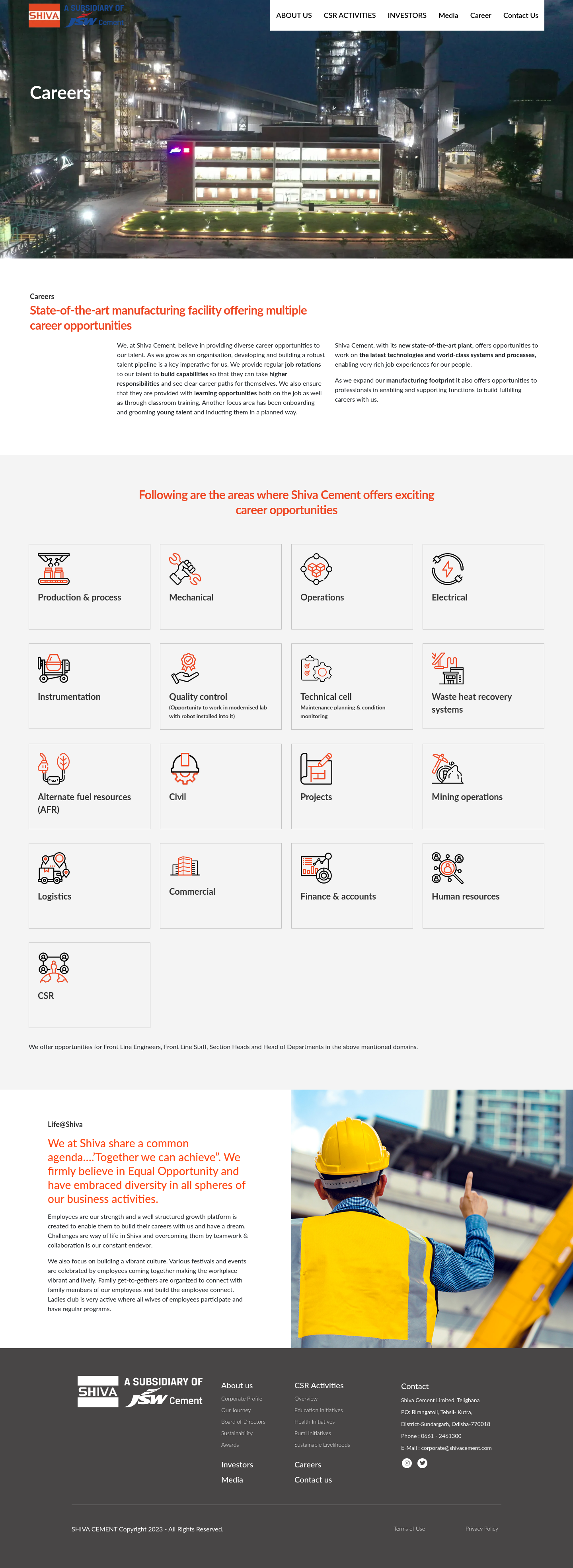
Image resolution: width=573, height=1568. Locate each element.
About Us (294, 15)
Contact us (313, 1479)
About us (237, 1385)
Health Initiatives (314, 1421)
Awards (230, 1444)
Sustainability (237, 1433)
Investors (407, 15)
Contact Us (520, 15)
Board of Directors (243, 1421)
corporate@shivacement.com (456, 1447)
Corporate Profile (241, 1398)
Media (448, 15)
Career (480, 15)
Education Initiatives (318, 1410)
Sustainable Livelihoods (322, 1444)
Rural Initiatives (312, 1433)
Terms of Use (409, 1528)
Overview (306, 1398)
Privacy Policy (482, 1528)
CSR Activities (350, 15)
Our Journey (236, 1410)
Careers (307, 1464)
